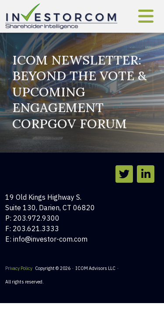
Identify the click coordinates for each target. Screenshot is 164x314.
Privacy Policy (18, 268)
